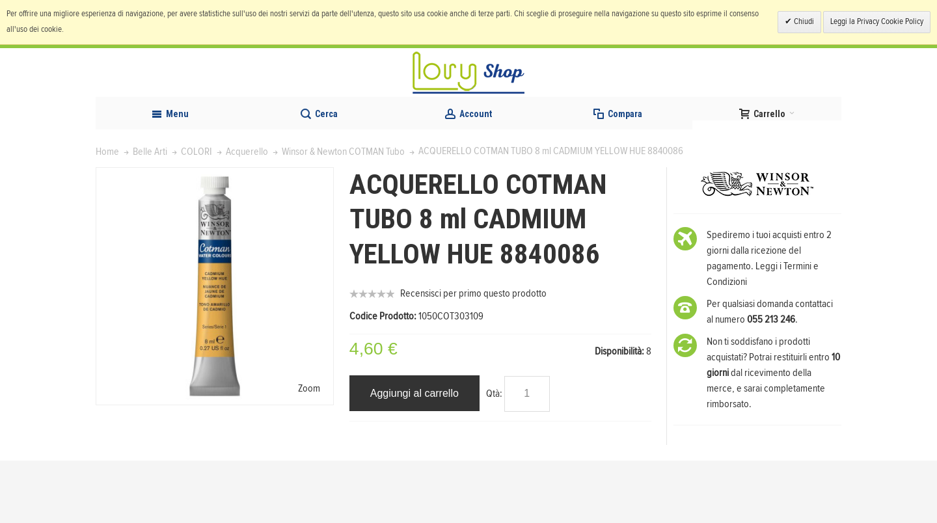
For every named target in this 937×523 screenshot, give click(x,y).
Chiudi (803, 22)
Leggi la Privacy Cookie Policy (876, 22)
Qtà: (494, 455)
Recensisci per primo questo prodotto (473, 356)
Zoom (309, 450)
